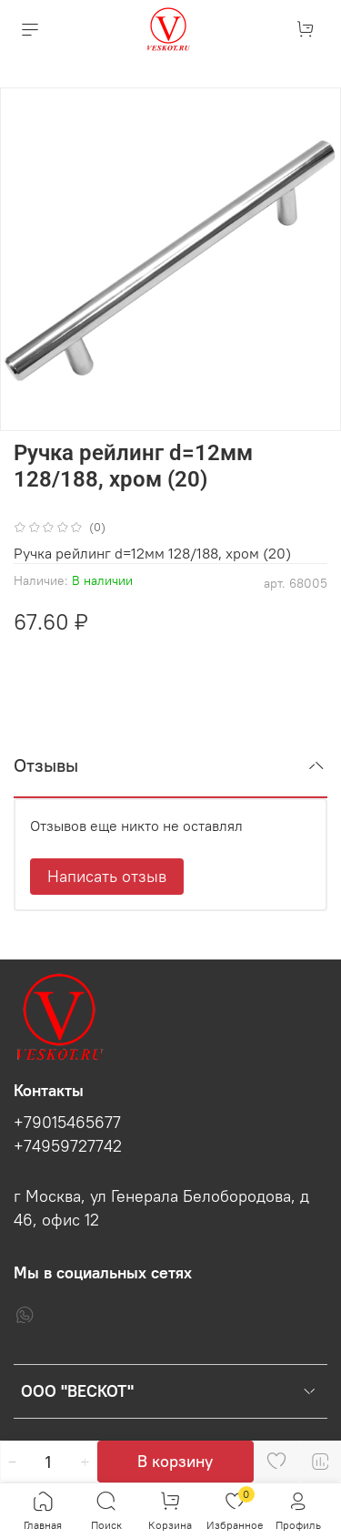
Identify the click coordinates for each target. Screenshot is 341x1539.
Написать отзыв (106, 876)
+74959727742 (68, 1146)
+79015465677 (67, 1123)
